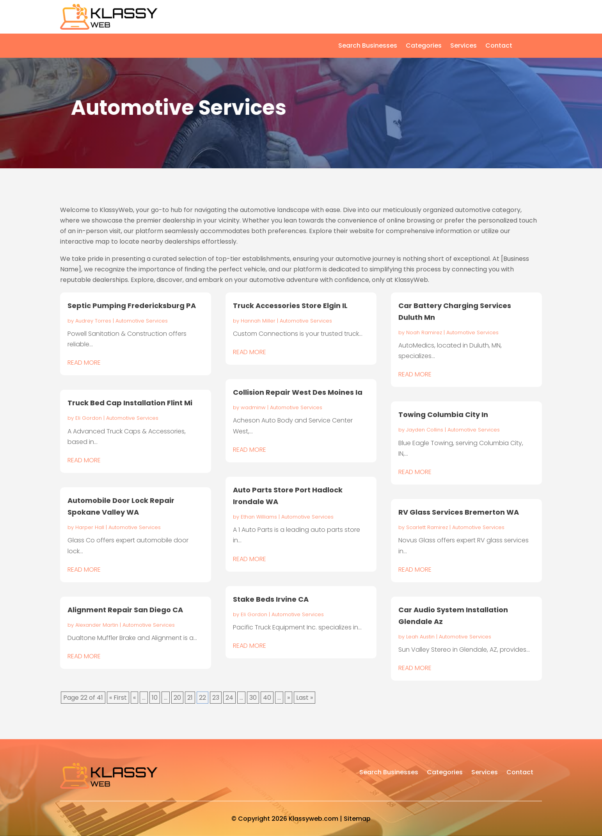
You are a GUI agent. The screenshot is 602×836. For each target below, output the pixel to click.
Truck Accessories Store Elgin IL (290, 305)
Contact (498, 46)
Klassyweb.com (313, 818)
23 (215, 697)
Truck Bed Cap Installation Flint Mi (129, 403)
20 (177, 697)
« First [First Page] (118, 697)
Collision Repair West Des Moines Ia (297, 392)
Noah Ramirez (424, 332)
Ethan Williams (259, 516)
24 (229, 697)
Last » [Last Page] (304, 697)
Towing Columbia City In (443, 414)
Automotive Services (141, 320)
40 (267, 697)
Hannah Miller (258, 320)
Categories (424, 46)
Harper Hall (89, 527)
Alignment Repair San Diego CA (125, 610)
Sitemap (357, 818)
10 (155, 697)
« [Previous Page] (134, 697)
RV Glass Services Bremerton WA (458, 512)
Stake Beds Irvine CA (271, 599)
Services (463, 46)
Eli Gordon (88, 418)
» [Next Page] (288, 697)
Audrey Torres (93, 320)
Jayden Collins (424, 429)
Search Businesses (367, 46)
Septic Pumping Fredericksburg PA (131, 305)
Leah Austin (420, 636)
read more (84, 362)
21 (190, 697)
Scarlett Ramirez (427, 527)
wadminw (253, 407)
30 (253, 697)
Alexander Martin (96, 625)
